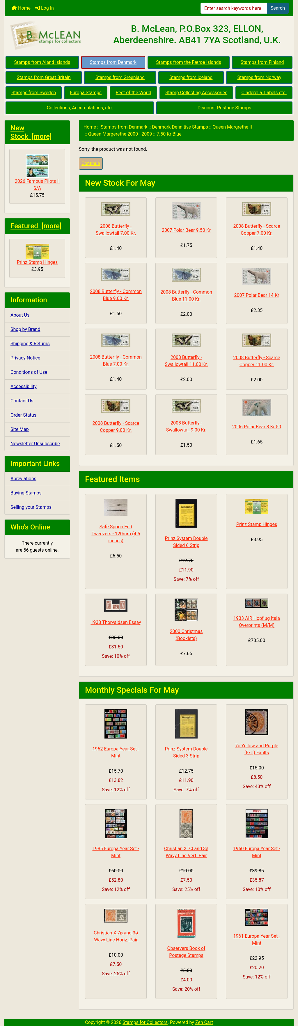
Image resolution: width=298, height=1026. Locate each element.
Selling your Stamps (31, 507)
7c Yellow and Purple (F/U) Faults (256, 749)
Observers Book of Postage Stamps (186, 952)
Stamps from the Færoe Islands (188, 62)
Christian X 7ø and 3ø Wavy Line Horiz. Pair (116, 936)
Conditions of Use (28, 372)
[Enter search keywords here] (234, 8)
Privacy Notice (25, 358)
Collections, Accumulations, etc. (80, 108)
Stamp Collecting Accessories (196, 92)
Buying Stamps (26, 493)
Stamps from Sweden (33, 92)
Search (278, 8)
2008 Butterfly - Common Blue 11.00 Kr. (186, 295)
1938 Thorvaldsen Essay (116, 622)
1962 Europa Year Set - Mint (115, 752)
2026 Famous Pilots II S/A (37, 172)
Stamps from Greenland (120, 77)
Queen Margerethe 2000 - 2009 (120, 134)
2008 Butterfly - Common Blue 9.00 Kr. (116, 295)
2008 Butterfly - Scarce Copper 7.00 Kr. (256, 229)
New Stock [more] (31, 132)
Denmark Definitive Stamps (180, 127)
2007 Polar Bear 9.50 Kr (186, 230)
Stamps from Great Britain (44, 77)
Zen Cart (204, 1022)
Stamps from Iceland (190, 77)
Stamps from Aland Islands (42, 62)
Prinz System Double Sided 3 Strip (186, 752)
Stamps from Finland (262, 62)
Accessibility (23, 386)
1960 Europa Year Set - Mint (256, 852)
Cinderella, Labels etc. (264, 92)
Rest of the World (133, 92)
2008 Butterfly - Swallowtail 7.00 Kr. (116, 229)
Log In (44, 8)
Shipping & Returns (30, 343)
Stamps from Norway (259, 77)
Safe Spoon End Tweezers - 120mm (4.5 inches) (115, 533)
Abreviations (23, 478)
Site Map (19, 429)
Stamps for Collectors (145, 1022)
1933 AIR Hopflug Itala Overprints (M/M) (256, 621)
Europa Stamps (86, 92)
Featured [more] (35, 226)
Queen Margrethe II (232, 127)
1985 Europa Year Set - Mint (115, 852)
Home (21, 8)
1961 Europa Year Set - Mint (256, 939)
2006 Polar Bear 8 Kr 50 (256, 426)
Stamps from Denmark (113, 62)
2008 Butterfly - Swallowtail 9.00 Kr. (186, 426)
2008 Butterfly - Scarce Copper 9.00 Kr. (116, 426)
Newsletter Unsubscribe (35, 443)
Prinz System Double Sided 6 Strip (186, 542)
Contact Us (21, 401)
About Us (19, 315)
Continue (90, 163)
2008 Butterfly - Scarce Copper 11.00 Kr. (256, 361)
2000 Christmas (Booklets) (186, 635)
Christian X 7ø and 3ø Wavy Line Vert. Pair (186, 852)
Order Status (23, 415)
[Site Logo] (53, 35)
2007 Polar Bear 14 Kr (256, 295)
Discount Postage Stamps (224, 108)
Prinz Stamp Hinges (37, 254)
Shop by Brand (25, 329)
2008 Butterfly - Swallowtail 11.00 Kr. (186, 361)
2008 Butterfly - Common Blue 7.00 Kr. (116, 360)
